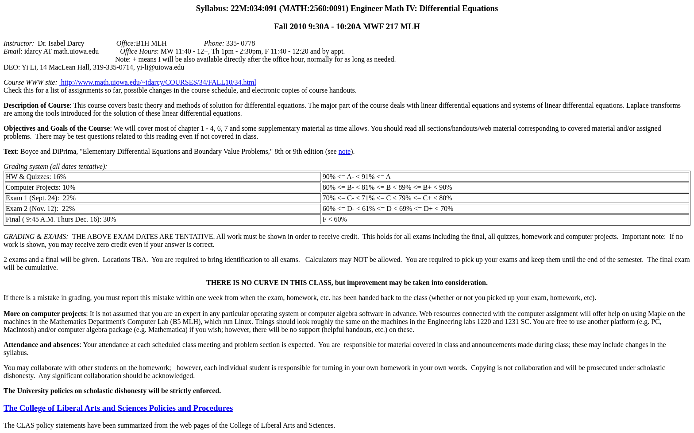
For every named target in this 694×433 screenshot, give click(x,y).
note (345, 151)
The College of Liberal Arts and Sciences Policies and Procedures (118, 408)
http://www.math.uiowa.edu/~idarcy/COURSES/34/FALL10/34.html (157, 82)
